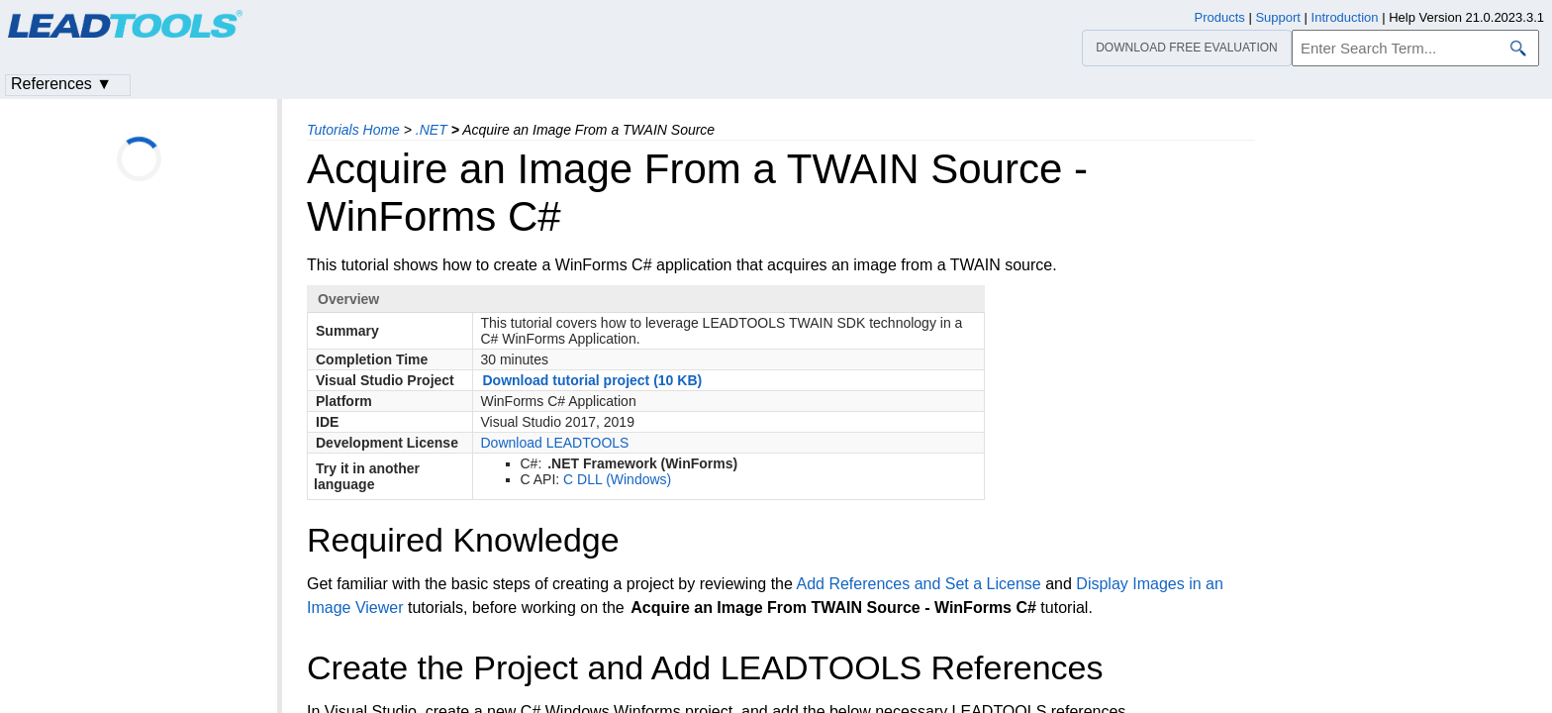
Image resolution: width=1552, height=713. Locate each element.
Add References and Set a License (918, 583)
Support (1278, 17)
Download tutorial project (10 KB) (593, 380)
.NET (431, 130)
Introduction (1345, 17)
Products (1220, 17)
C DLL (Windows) (617, 479)
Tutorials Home (353, 130)
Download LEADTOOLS (555, 443)
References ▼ (61, 83)
